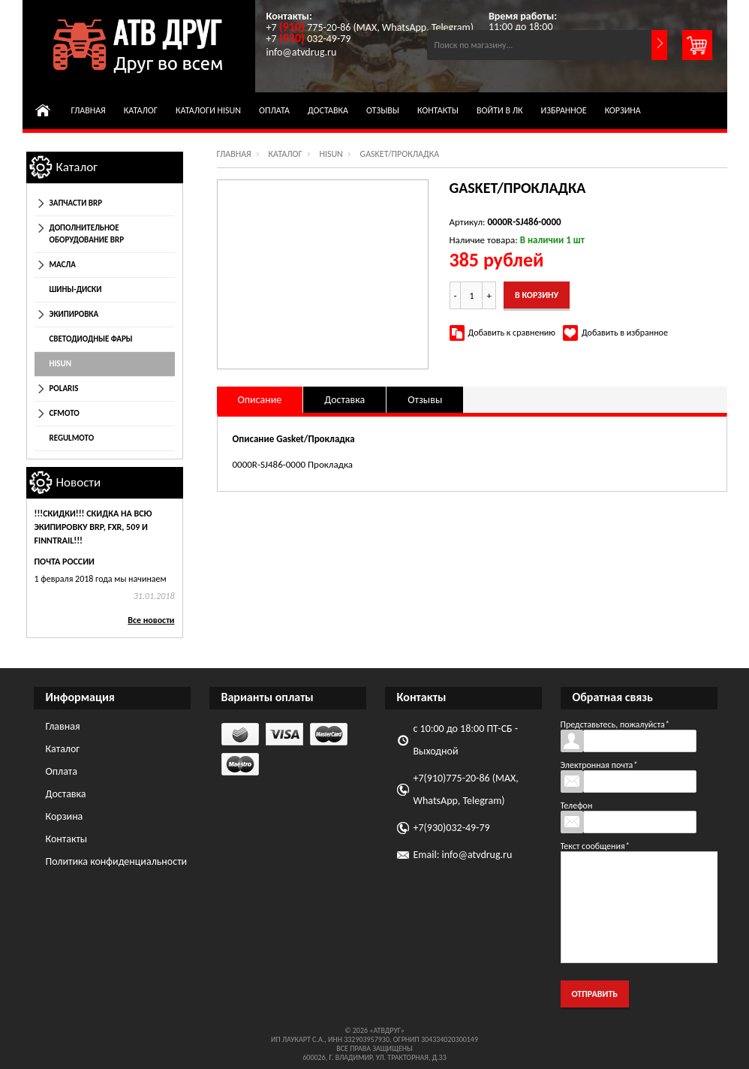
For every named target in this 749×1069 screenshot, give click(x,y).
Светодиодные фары (91, 339)
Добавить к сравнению (511, 332)
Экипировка (74, 314)
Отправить (595, 994)
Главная (88, 110)
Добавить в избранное (625, 332)
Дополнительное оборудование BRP (87, 234)
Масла (63, 265)
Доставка (328, 110)
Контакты (438, 110)
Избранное (564, 110)
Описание (260, 399)
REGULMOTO (72, 438)
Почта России (65, 561)
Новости (78, 482)
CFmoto (65, 413)
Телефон (577, 805)
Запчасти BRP (76, 203)
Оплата (274, 110)
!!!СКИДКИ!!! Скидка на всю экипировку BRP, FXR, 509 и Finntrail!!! (93, 527)
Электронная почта (599, 765)
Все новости (151, 620)
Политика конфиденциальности (117, 861)
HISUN (330, 154)
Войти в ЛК (500, 110)
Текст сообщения (595, 846)
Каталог (141, 110)
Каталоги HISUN (208, 110)
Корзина (623, 110)
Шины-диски (76, 289)
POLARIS (64, 388)
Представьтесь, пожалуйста (615, 724)
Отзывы (382, 110)
